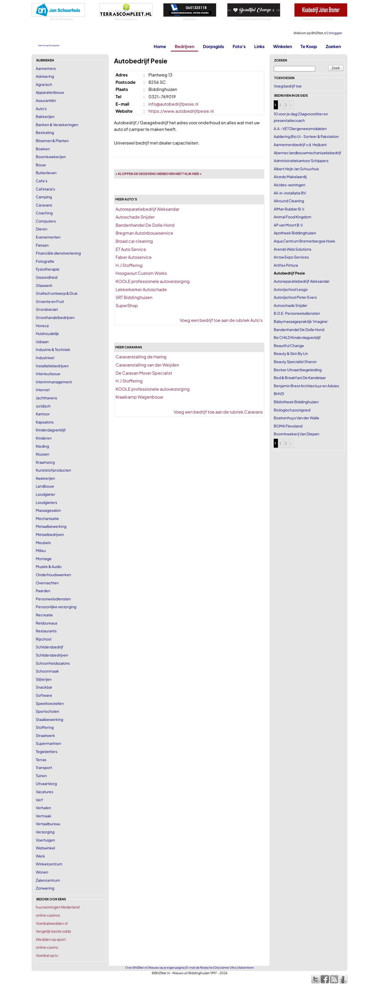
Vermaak (43, 815)
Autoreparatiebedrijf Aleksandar (147, 209)
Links (259, 46)
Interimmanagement (54, 381)
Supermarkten (48, 743)
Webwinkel (45, 847)
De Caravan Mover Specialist (144, 373)
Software (44, 695)
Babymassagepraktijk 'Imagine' (301, 321)
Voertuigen (45, 840)
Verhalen (43, 807)
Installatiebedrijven (52, 365)
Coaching (44, 212)
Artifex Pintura (286, 265)
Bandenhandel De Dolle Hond (145, 225)
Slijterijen (44, 679)
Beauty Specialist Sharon (295, 361)
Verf (39, 799)
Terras (41, 759)
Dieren (41, 228)
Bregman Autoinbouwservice (144, 233)
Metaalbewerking (51, 526)
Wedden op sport (51, 939)
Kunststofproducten (53, 470)
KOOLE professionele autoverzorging (153, 281)
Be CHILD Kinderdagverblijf (297, 337)
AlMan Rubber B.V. (289, 209)
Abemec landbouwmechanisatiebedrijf (307, 152)
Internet (43, 389)
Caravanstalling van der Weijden (147, 365)
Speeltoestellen (50, 703)
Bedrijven (184, 46)
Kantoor (43, 413)
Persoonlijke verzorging (56, 606)
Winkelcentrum (49, 863)
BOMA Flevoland (288, 426)
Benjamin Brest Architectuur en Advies (306, 385)
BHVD (279, 393)
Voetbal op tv (47, 955)
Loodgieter (45, 494)
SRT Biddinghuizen (134, 297)
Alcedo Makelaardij (290, 176)
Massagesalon (48, 510)
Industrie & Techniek (53, 349)
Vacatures (44, 791)
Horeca (42, 325)
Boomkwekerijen (51, 156)
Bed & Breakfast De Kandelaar (300, 377)
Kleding (42, 446)
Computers (46, 221)
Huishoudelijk (47, 333)
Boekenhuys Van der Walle (296, 417)
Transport (44, 767)
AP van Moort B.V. (288, 225)
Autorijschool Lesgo (291, 289)
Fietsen (42, 245)
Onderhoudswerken (53, 574)
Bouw (41, 164)
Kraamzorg (45, 462)
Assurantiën (46, 100)
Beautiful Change (289, 345)
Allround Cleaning (289, 200)
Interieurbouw (48, 373)
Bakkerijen (45, 116)
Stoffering (45, 727)
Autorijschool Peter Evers (295, 297)
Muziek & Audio (49, 566)
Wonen (42, 872)
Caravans (44, 205)
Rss (233, 967)
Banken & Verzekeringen (57, 124)
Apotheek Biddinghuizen (295, 232)
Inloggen (335, 33)
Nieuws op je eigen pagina (166, 967)
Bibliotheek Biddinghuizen (296, 401)
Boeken (43, 148)
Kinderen (44, 438)
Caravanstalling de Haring (141, 356)
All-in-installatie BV (290, 192)
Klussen (42, 454)
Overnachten (47, 582)
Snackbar (44, 687)
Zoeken (333, 46)
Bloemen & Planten (52, 140)
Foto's (239, 46)
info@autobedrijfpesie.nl (173, 104)
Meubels (43, 542)
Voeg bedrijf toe (288, 86)
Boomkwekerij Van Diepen (296, 433)
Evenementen (48, 237)
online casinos (48, 915)
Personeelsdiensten (53, 598)
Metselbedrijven (50, 534)
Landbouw (45, 486)
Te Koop (309, 46)
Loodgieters (46, 502)
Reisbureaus (46, 623)
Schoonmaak (47, 671)
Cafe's (41, 180)
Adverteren (246, 967)
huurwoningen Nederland (57, 907)
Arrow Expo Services (291, 257)
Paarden (43, 590)
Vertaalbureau (48, 823)
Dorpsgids (213, 46)
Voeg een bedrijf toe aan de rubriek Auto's (221, 320)
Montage (44, 558)
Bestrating (45, 132)
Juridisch (43, 406)
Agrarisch (44, 84)
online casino (47, 947)
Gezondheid (46, 277)
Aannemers (46, 68)
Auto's (41, 108)
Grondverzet (47, 309)
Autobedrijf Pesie (289, 273)
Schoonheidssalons (53, 663)
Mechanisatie (47, 518)
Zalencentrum (48, 880)
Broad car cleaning (134, 241)
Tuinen (41, 775)
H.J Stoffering (129, 265)
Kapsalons (45, 422)
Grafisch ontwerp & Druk (57, 293)
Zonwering (45, 888)
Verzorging (45, 831)
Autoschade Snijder (135, 217)
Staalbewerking (49, 719)
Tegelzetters (46, 751)
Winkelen (282, 46)
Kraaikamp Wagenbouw (139, 397)
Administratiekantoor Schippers (301, 160)
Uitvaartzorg (46, 783)
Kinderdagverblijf (51, 429)
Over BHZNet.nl (136, 967)
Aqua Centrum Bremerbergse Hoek (304, 241)
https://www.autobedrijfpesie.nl (181, 111)
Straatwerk (45, 735)
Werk (40, 856)
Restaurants (46, 630)
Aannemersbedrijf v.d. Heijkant (300, 144)
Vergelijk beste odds (53, 931)
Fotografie (45, 261)
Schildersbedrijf (49, 646)
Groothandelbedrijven (55, 317)
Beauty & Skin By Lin (291, 353)
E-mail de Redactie (199, 967)
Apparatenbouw (50, 92)
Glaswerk (44, 285)
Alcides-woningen (289, 184)
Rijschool (43, 639)
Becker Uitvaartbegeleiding (298, 369)
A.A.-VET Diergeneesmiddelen (300, 128)
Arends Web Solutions (292, 249)
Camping (44, 196)
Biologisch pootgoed (292, 409)
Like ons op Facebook (48, 45)
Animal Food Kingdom (292, 216)
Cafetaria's (45, 189)
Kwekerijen (45, 478)
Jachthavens (46, 397)
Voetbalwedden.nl (52, 923)
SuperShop (127, 305)
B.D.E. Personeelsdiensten (297, 313)
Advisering (45, 76)
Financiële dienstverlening (58, 253)
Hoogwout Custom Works (141, 273)
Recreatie (44, 614)
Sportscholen (47, 711)
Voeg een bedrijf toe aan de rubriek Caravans (218, 412)
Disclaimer (222, 967)
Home (160, 46)
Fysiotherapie (47, 269)
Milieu (41, 550)
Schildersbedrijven (52, 655)
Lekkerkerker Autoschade (141, 289)
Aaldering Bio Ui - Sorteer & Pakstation (306, 136)
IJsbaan (42, 341)
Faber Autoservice (134, 257)
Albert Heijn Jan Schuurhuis (296, 168)
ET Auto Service (131, 249)
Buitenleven (46, 172)
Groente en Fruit (50, 301)
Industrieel (45, 357)
